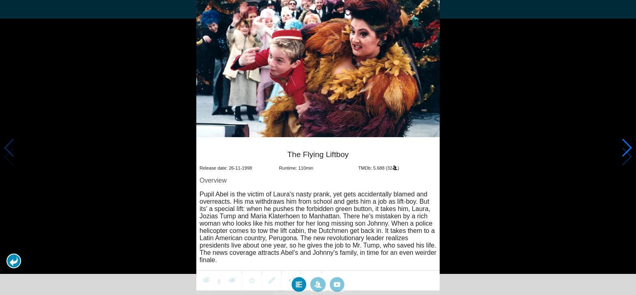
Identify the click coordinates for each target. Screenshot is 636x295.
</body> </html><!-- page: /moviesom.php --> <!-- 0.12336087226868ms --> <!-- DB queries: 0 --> (318, 147)
